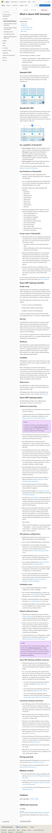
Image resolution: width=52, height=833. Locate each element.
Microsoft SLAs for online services (28, 767)
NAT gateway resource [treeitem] (8, 31)
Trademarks (10, 832)
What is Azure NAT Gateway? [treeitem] (10, 21)
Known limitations (44, 279)
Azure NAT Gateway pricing (36, 762)
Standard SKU (24, 24)
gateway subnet (43, 562)
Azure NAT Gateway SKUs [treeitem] (9, 34)
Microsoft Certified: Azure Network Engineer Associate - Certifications (34, 812)
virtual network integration (28, 494)
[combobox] (9, 12)
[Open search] (45, 2)
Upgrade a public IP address (40, 690)
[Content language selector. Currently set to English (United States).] (7, 827)
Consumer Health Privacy (38, 830)
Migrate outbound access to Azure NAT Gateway (33, 418)
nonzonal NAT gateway (34, 601)
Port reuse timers (31, 733)
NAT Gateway (33, 10)
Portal (37, 5)
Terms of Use (3, 832)
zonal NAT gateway (35, 594)
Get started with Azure (45, 5)
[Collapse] (16, 9)
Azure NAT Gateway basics (26, 29)
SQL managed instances (37, 564)
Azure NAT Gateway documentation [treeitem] (7, 15)
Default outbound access (40, 427)
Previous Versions (11, 830)
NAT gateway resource (27, 789)
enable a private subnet (27, 616)
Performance (45, 394)
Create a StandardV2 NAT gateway (30, 168)
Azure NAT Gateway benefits (26, 27)
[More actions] (50, 10)
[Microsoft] (2, 2)
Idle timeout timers (35, 742)
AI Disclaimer (3, 830)
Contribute (23, 830)
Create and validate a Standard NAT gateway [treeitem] (10, 24)
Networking (26, 10)
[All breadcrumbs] (21, 10)
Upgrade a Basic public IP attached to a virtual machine (36, 697)
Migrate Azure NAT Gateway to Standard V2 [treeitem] (10, 37)
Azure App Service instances (42, 491)
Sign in (49, 1)
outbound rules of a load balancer (30, 481)
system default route (35, 497)
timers (33, 315)
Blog (18, 830)
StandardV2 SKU (24, 25)
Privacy (29, 830)
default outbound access (40, 479)
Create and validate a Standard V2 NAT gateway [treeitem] (10, 28)
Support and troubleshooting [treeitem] (9, 55)
